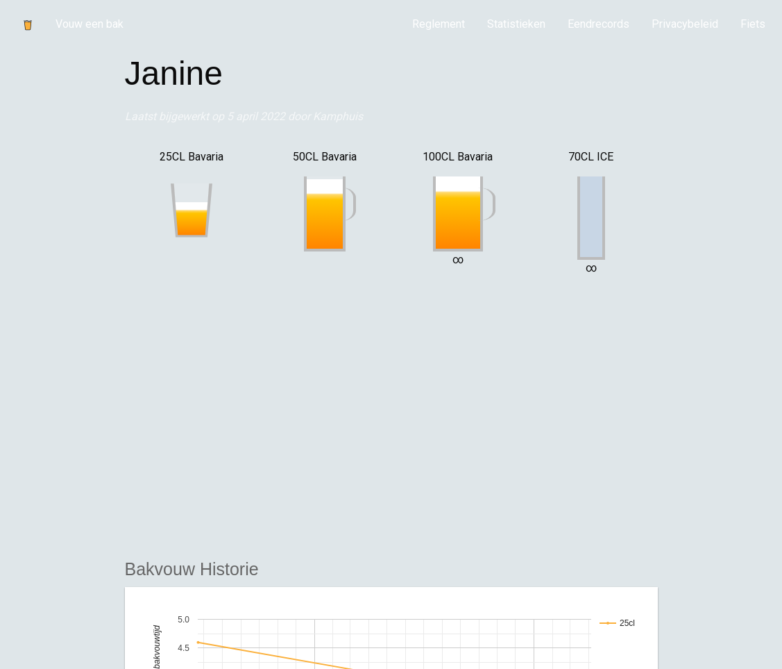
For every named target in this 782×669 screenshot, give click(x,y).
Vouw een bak (90, 24)
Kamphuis (338, 116)
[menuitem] (438, 24)
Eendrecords (598, 24)
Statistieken (516, 24)
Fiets (752, 24)
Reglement (438, 24)
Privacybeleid (685, 24)
